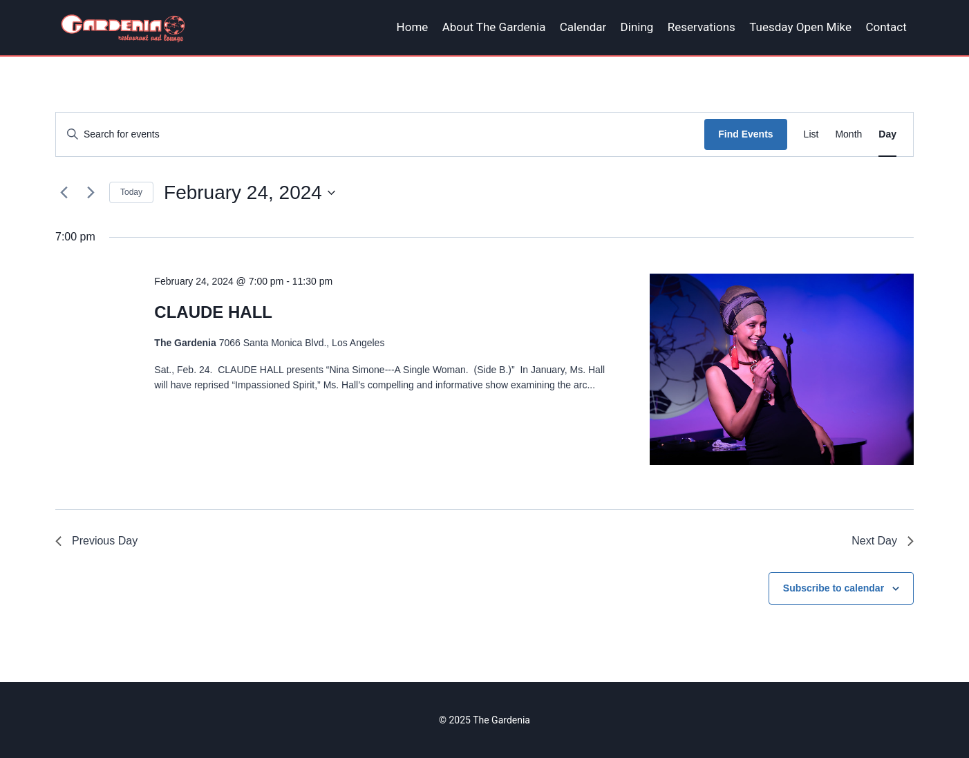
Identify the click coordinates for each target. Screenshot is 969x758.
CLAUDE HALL (213, 312)
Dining (637, 27)
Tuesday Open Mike (800, 27)
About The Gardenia (494, 27)
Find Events (745, 134)
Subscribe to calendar (833, 588)
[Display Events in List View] (811, 134)
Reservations (701, 27)
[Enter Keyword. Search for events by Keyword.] (380, 134)
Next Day (883, 541)
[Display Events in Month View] (848, 134)
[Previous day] (63, 192)
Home (413, 27)
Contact (885, 27)
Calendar (583, 27)
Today (131, 192)
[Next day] (90, 192)
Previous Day (96, 541)
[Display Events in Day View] (887, 134)
